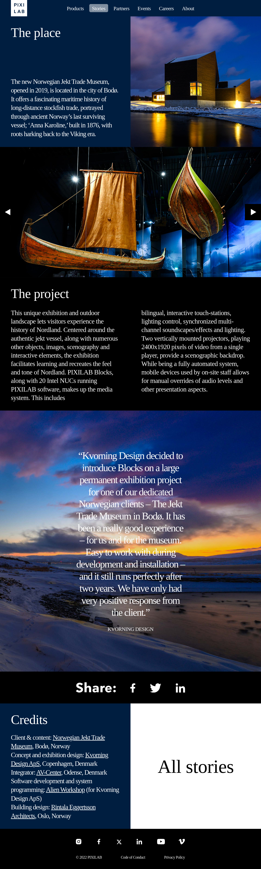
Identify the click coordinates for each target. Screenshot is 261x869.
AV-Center (48, 772)
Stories (98, 8)
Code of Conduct (133, 857)
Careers (166, 8)
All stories (196, 766)
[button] (8, 212)
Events (144, 8)
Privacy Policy (174, 857)
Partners (121, 8)
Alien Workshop (65, 789)
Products (75, 8)
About (188, 8)
